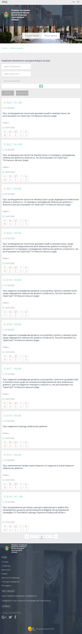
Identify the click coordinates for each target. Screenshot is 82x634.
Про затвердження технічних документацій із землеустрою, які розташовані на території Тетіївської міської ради (36, 114)
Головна (4, 48)
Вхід (4, 1)
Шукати (7, 93)
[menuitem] (4, 617)
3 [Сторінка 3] (41, 536)
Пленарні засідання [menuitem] (11, 581)
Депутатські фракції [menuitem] (10, 577)
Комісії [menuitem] (4, 573)
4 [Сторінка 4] (44, 536)
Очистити (22, 93)
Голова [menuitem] (5, 561)
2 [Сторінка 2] (37, 536)
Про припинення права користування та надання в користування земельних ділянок (38, 467)
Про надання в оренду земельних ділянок (25, 426)
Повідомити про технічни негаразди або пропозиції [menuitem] (26, 600)
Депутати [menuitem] (6, 569)
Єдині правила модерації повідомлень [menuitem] (19, 595)
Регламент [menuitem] (6, 585)
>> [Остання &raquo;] (56, 536)
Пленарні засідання (16, 48)
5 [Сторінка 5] (47, 536)
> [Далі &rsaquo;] (50, 536)
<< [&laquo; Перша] (27, 536)
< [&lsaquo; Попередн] (31, 536)
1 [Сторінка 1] (34, 536)
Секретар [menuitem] (6, 565)
